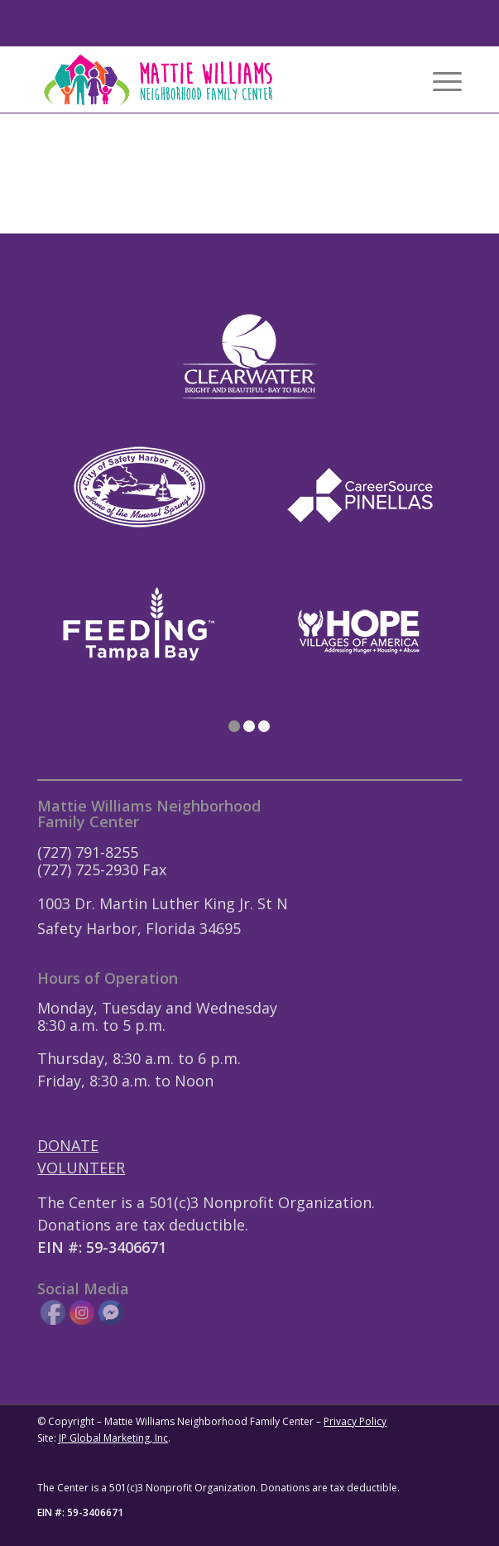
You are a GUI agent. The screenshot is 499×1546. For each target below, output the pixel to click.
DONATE (67, 1145)
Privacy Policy (355, 1421)
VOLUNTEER (81, 1168)
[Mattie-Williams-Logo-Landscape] (207, 79)
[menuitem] (439, 79)
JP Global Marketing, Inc (113, 1438)
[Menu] (439, 79)
